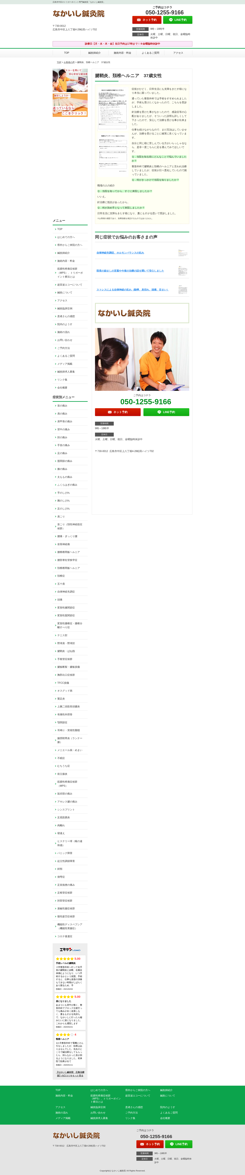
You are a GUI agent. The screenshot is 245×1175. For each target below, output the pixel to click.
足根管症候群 (64, 892)
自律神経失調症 (66, 591)
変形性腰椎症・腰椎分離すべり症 (69, 625)
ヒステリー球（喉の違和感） (69, 843)
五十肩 (61, 583)
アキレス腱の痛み (67, 801)
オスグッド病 (64, 690)
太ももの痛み (64, 477)
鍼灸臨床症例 (64, 308)
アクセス (178, 52)
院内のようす (64, 324)
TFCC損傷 (63, 683)
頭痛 (59, 599)
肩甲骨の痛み (64, 421)
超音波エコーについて (69, 284)
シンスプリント (66, 809)
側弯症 (61, 877)
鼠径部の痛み (64, 793)
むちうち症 (63, 766)
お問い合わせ (64, 340)
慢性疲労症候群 (66, 916)
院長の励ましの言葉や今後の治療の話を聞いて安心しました (130, 270)
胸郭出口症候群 (66, 675)
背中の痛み (63, 429)
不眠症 (61, 758)
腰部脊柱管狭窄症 (67, 560)
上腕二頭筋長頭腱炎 (68, 706)
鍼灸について (64, 292)
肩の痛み (62, 413)
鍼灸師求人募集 (66, 371)
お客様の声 (69, 62)
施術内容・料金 (122, 52)
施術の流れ (63, 332)
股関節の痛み (64, 461)
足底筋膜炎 (63, 817)
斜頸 (59, 869)
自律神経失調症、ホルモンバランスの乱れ (120, 252)
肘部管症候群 (64, 900)
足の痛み (62, 453)
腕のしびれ (63, 500)
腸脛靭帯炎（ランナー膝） (69, 740)
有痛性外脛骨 (64, 714)
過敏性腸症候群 (66, 908)
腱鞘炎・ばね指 (66, 651)
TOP (66, 52)
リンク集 (62, 379)
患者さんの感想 (66, 316)
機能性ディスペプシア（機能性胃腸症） (69, 926)
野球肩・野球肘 (66, 643)
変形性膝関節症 (66, 607)
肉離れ (61, 825)
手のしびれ (63, 492)
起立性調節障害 (66, 861)
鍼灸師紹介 (94, 52)
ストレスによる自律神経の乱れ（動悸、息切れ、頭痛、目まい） (133, 289)
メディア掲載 (64, 364)
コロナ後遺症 (64, 936)
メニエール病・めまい (69, 750)
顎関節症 (62, 722)
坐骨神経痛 (63, 544)
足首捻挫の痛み (66, 885)
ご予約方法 (63, 348)
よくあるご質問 (150, 52)
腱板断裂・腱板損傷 (68, 667)
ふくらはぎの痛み (67, 484)
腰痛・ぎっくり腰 (67, 536)
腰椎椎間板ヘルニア (68, 552)
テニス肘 (62, 635)
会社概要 (62, 387)
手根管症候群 (64, 659)
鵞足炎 (61, 698)
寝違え (61, 833)
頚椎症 (61, 576)
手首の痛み (63, 445)
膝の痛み (62, 469)
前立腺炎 (62, 774)
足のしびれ (63, 508)
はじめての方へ (66, 237)
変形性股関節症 (66, 615)
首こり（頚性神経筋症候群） (69, 526)
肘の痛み (62, 437)
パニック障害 (64, 853)
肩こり (61, 516)
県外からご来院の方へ (69, 245)
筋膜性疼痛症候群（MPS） (67, 783)
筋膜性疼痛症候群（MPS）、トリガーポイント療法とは (70, 272)
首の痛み (62, 405)
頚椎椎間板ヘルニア (68, 568)
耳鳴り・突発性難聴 (68, 730)
